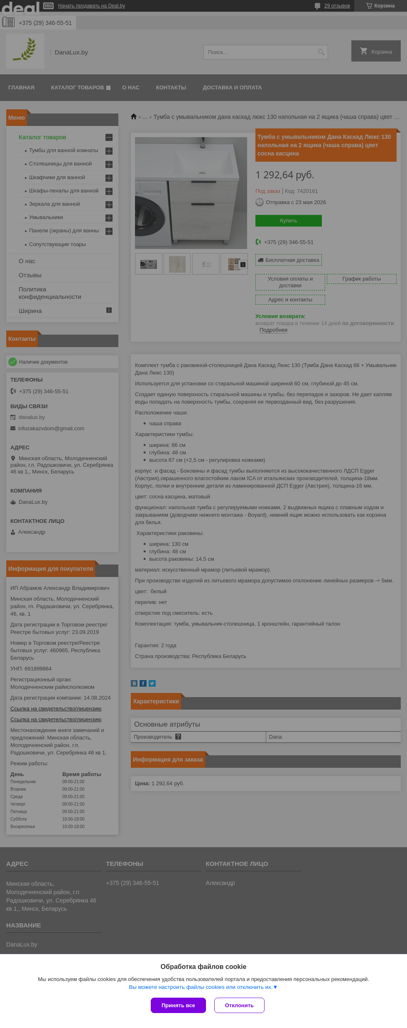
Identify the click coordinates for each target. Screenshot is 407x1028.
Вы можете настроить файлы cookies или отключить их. (200, 987)
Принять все (178, 1005)
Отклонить (239, 1005)
